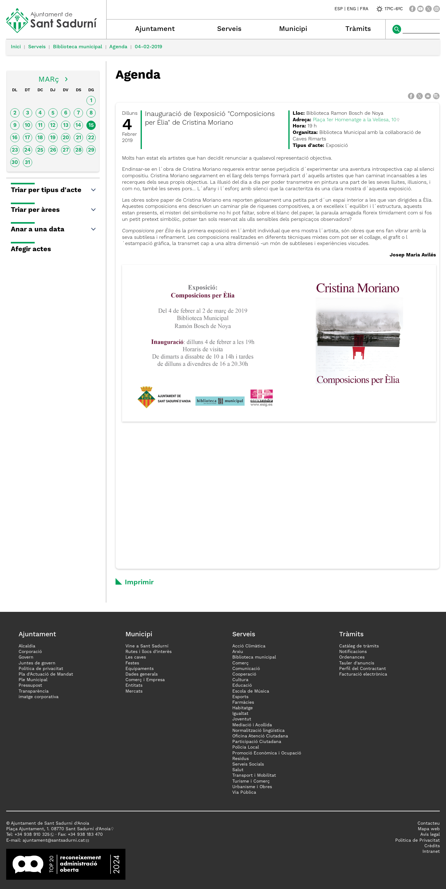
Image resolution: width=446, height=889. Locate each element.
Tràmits (358, 29)
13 (65, 125)
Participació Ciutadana (256, 742)
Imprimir (139, 582)
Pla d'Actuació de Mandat (46, 674)
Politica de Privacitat (417, 840)
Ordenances (352, 657)
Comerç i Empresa (145, 680)
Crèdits (432, 846)
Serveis (229, 29)
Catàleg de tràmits (359, 646)
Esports (240, 697)
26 (53, 150)
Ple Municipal (33, 680)
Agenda (118, 47)
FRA (364, 9)
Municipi (293, 29)
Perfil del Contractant (362, 669)
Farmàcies (243, 702)
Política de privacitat (41, 669)
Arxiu (237, 652)
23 (15, 150)
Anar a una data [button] (54, 229)
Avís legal (430, 834)
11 (40, 125)
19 (52, 137)
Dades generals (141, 674)
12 (52, 125)
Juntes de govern (37, 663)
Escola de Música (250, 691)
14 (78, 125)
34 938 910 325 (33, 834)
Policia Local (245, 747)
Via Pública (244, 792)
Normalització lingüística (258, 730)
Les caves (135, 657)
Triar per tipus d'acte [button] (54, 190)
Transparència (34, 691)
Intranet (431, 851)
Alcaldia (27, 646)
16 (14, 137)
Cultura (240, 680)
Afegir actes (31, 249)
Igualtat (240, 713)
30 (14, 162)
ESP (338, 9)
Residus (240, 759)
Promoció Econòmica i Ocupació (266, 753)
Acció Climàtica (248, 646)
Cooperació (244, 674)
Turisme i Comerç (251, 781)
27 (66, 150)
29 (91, 150)
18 (40, 137)
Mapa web (429, 829)
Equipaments (139, 669)
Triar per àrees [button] (54, 210)
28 (78, 150)
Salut (237, 770)
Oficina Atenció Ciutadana (260, 736)
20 (66, 137)
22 (91, 137)
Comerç (240, 663)
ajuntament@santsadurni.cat (54, 840)
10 (27, 125)
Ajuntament (155, 29)
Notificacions (353, 652)
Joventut (241, 719)
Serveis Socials (248, 764)
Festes (132, 663)
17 (27, 137)
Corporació (30, 652)
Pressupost (30, 685)
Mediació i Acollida (252, 725)
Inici (16, 47)
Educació (242, 685)
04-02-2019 (148, 47)
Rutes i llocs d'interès (148, 652)
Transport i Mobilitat (254, 775)
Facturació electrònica (363, 674)
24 (27, 150)
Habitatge (242, 708)
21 (78, 137)
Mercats (133, 691)
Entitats (133, 685)
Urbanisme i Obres (252, 787)
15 (91, 125)
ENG (351, 9)
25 (40, 150)
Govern (26, 657)
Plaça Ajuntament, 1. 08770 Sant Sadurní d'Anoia (58, 829)
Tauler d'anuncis (356, 663)
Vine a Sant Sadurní (146, 646)
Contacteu (429, 823)
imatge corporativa (39, 697)
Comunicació (246, 669)
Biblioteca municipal (77, 47)
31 (27, 162)
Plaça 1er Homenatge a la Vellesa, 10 (354, 120)
